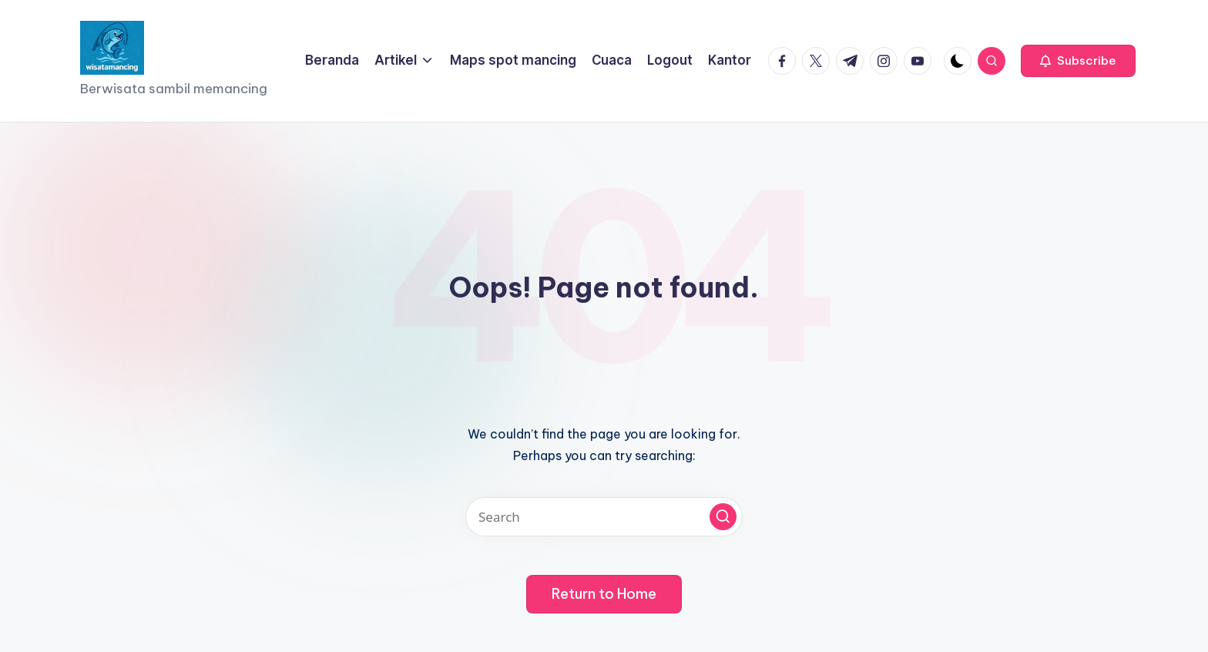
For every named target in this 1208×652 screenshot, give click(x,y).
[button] (1078, 61)
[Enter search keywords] (604, 516)
